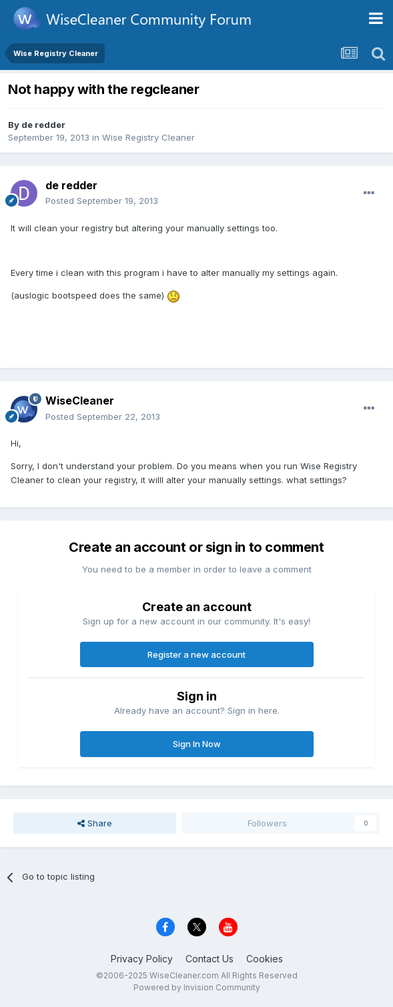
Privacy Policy (142, 958)
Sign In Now (197, 743)
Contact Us (209, 958)
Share (94, 823)
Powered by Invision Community (196, 987)
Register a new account (196, 654)
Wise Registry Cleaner (148, 137)
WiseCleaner (79, 400)
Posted (101, 200)
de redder (43, 124)
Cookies (264, 958)
